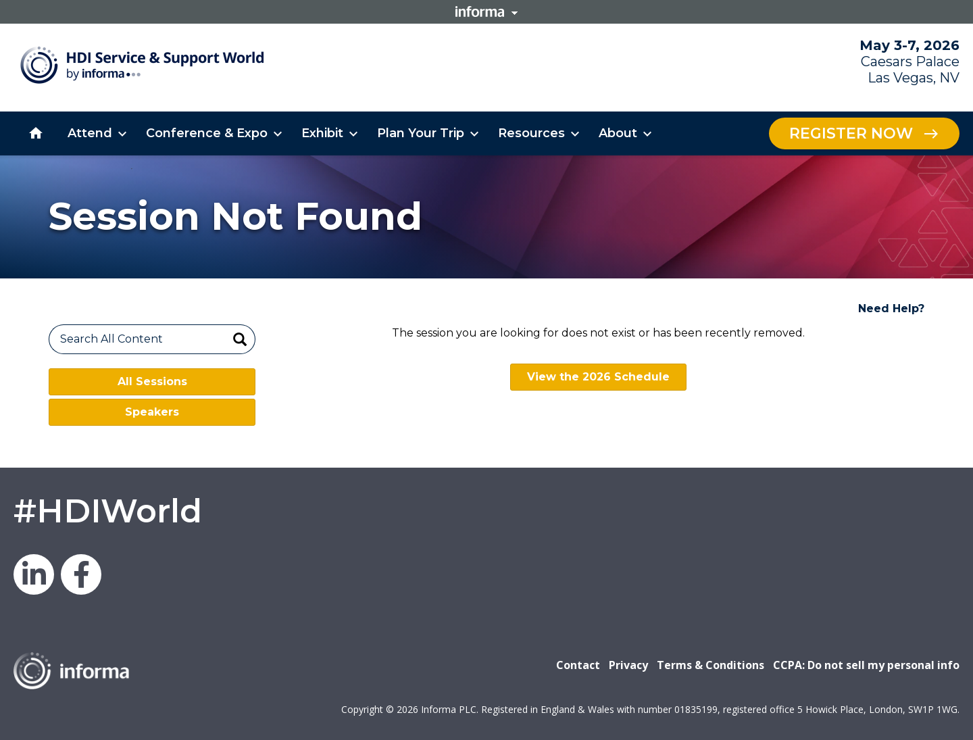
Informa (486, 11)
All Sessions (152, 381)
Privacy (628, 665)
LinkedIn (34, 574)
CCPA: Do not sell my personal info (866, 665)
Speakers (152, 411)
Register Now (851, 133)
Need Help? (891, 308)
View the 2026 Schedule (598, 376)
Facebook (81, 574)
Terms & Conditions (710, 665)
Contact (578, 665)
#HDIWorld (108, 511)
